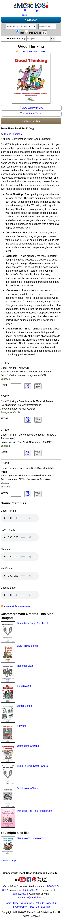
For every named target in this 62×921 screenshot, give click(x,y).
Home (8, 903)
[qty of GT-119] (16, 453)
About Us (34, 906)
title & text (33, 33)
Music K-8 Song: (28, 38)
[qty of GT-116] (16, 386)
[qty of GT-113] (16, 494)
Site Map (45, 906)
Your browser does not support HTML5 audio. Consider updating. (20, 518)
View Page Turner (31, 113)
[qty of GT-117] (16, 419)
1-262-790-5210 (31, 890)
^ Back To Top (8, 860)
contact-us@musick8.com (31, 897)
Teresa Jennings (13, 134)
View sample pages (31, 107)
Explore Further (31, 121)
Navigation (31, 20)
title (20, 33)
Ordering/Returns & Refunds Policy (32, 903)
